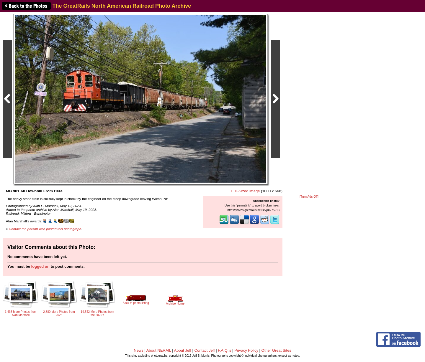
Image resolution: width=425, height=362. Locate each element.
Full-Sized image (245, 191)
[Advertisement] (309, 103)
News (138, 350)
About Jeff (182, 350)
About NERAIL (158, 350)
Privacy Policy (246, 350)
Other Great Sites (276, 350)
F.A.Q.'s (224, 350)
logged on (40, 266)
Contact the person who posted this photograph (45, 229)
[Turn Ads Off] (309, 196)
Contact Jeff (204, 350)
